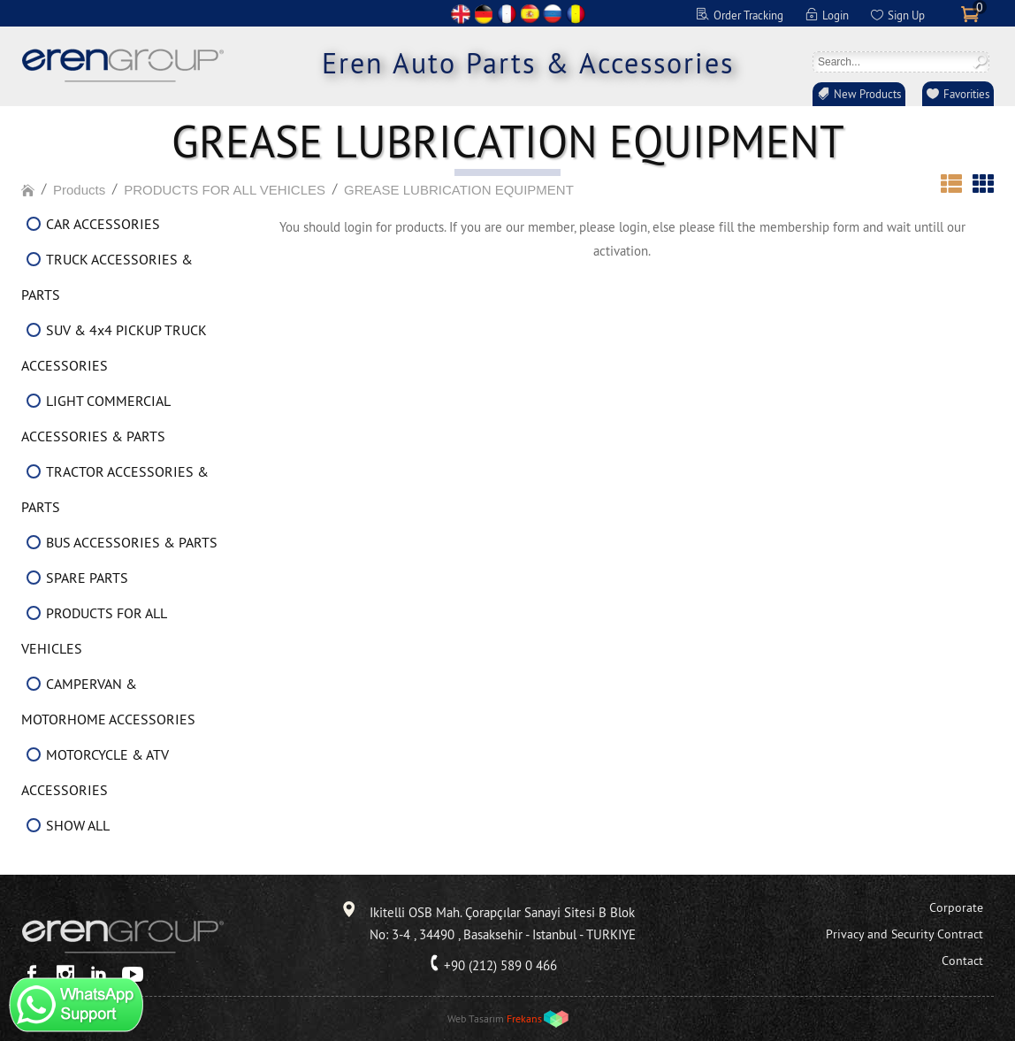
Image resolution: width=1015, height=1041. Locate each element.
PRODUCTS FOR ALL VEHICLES (224, 189)
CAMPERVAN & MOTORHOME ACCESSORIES (108, 701)
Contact (962, 960)
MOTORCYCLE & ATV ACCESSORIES (95, 772)
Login (835, 15)
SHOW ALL (78, 825)
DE (484, 13)
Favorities (966, 94)
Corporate (956, 907)
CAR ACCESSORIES (103, 224)
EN (461, 13)
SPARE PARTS (87, 577)
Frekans (524, 1018)
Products (79, 189)
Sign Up (906, 15)
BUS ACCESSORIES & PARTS (132, 542)
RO (575, 13)
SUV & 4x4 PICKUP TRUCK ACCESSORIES (114, 347)
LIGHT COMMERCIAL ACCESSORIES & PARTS (95, 418)
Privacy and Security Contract (904, 934)
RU (552, 13)
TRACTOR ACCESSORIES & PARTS (115, 489)
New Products (867, 94)
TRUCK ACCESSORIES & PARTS (107, 276)
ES (529, 13)
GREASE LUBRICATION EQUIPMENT (459, 189)
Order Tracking (748, 15)
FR (507, 13)
